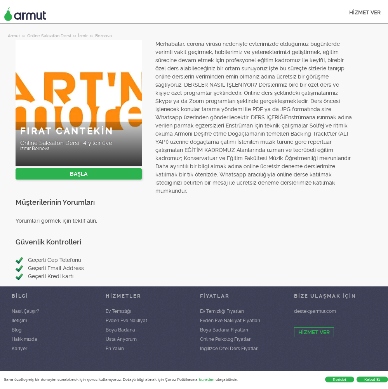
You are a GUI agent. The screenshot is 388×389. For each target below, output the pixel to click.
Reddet (339, 379)
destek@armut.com (315, 311)
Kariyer (19, 348)
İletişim (19, 320)
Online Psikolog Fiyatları (226, 339)
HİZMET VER (365, 12)
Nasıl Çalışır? (25, 311)
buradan (206, 379)
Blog (16, 330)
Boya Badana (120, 330)
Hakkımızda (24, 339)
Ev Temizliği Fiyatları (222, 311)
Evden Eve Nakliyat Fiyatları (230, 320)
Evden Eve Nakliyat (126, 320)
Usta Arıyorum (121, 339)
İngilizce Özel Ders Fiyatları (229, 348)
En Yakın (115, 348)
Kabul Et (372, 379)
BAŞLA (78, 174)
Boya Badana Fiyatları (224, 330)
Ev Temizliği (118, 311)
